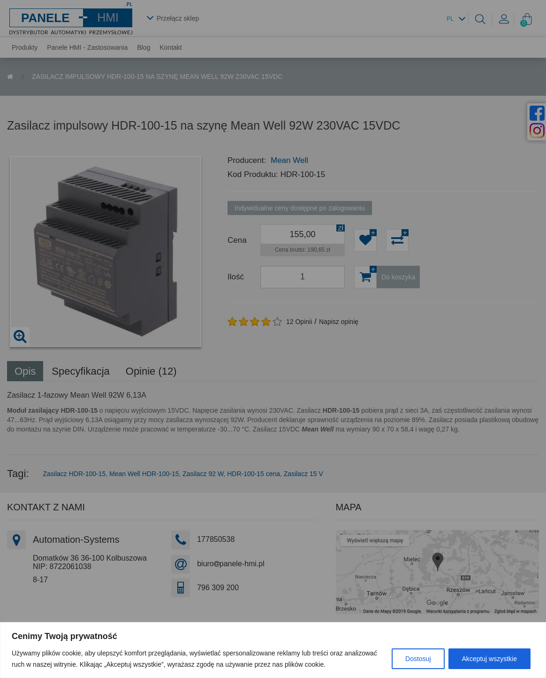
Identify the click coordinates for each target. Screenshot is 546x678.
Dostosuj (418, 659)
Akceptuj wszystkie (489, 659)
